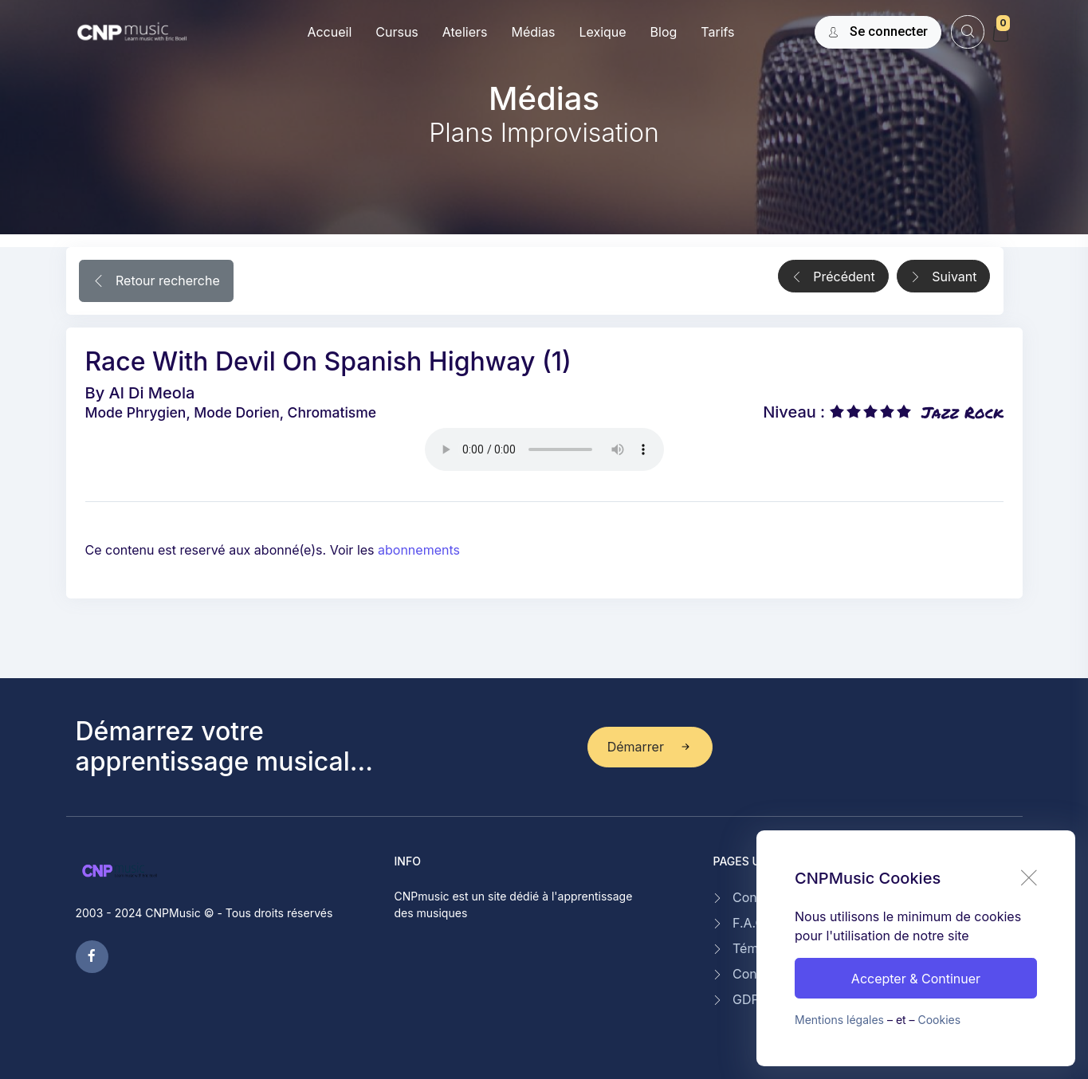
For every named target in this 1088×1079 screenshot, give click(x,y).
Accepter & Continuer (915, 979)
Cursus (396, 32)
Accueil (329, 32)
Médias (533, 32)
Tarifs (717, 32)
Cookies (939, 1019)
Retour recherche (156, 282)
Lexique (602, 32)
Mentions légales (839, 1019)
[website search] (967, 31)
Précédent (833, 277)
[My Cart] (1000, 33)
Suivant (943, 277)
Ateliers (465, 32)
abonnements (419, 550)
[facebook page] (92, 956)
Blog (664, 32)
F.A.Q (749, 923)
